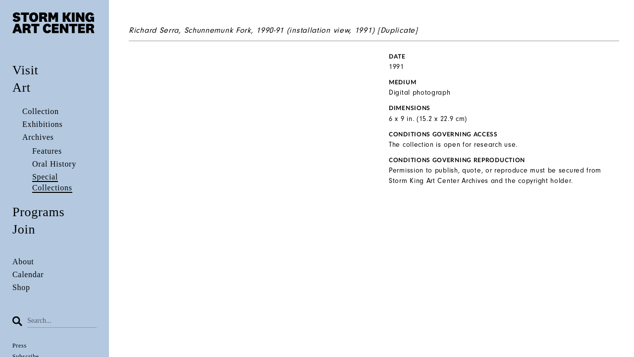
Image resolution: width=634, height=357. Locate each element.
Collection (40, 111)
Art (21, 87)
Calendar (28, 274)
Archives (37, 137)
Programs (38, 212)
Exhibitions (42, 124)
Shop (21, 287)
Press (19, 345)
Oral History (54, 164)
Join (23, 229)
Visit (25, 70)
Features (47, 151)
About (23, 261)
